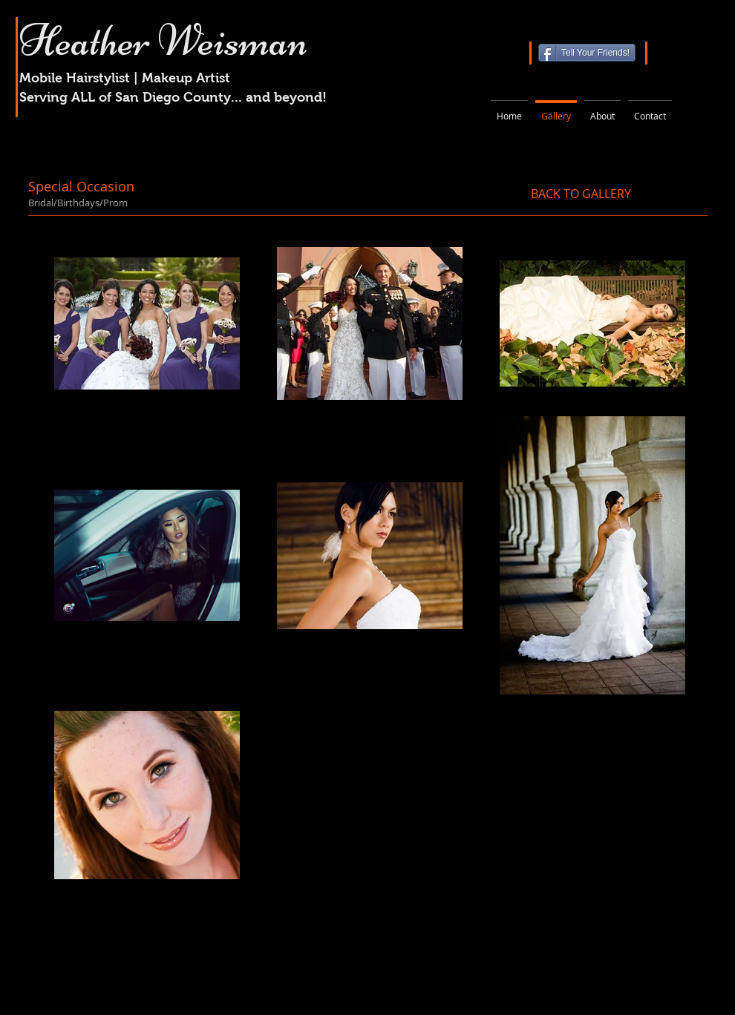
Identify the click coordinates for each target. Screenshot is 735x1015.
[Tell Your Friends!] (587, 53)
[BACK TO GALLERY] (580, 194)
